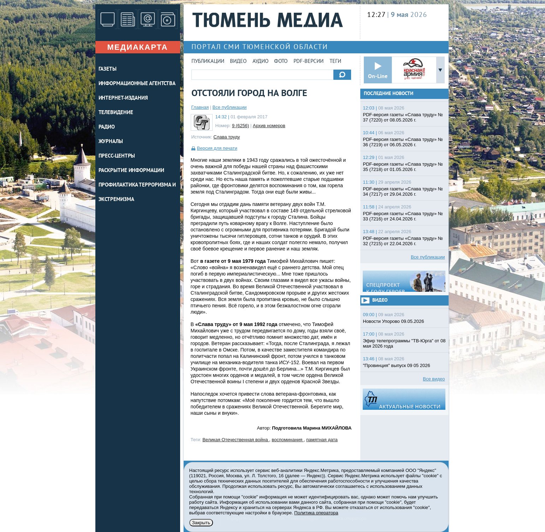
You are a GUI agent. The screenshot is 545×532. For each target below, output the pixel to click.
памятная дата (322, 439)
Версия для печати (217, 148)
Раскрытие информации (131, 170)
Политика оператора (316, 512)
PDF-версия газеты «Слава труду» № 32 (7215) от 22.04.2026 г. (403, 241)
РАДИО (107, 127)
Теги (335, 61)
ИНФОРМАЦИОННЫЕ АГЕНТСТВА (137, 84)
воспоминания (287, 439)
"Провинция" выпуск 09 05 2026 (396, 365)
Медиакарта (137, 47)
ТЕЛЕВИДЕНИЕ (116, 113)
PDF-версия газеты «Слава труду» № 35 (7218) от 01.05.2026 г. (403, 166)
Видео (238, 61)
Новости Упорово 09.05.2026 (393, 321)
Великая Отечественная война (235, 439)
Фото (281, 61)
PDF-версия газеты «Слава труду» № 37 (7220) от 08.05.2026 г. (403, 117)
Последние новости (388, 94)
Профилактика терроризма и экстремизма (137, 192)
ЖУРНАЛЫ (111, 141)
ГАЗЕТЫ (108, 69)
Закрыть (201, 522)
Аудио (260, 61)
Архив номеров (269, 125)
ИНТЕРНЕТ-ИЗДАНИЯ (123, 98)
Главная (200, 107)
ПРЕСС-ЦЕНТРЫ (117, 156)
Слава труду (226, 137)
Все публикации (230, 107)
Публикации (207, 61)
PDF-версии (309, 61)
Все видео (434, 379)
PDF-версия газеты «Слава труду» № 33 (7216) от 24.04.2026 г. (403, 216)
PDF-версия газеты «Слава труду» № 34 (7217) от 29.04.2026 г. (403, 191)
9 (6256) (240, 125)
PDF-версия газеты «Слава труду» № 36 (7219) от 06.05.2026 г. (403, 142)
